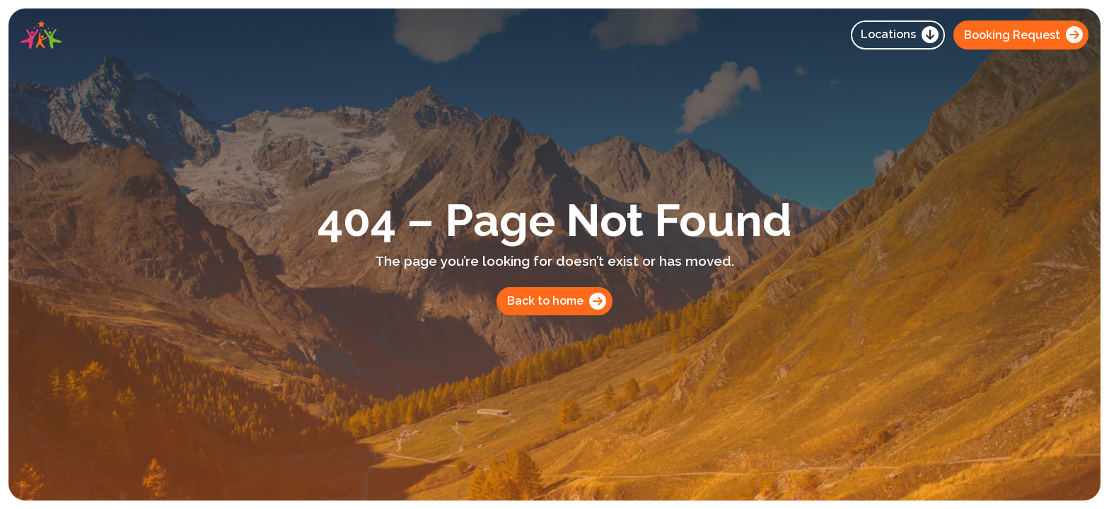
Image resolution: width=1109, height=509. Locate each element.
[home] (41, 35)
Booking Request (1023, 34)
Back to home (556, 301)
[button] (898, 35)
